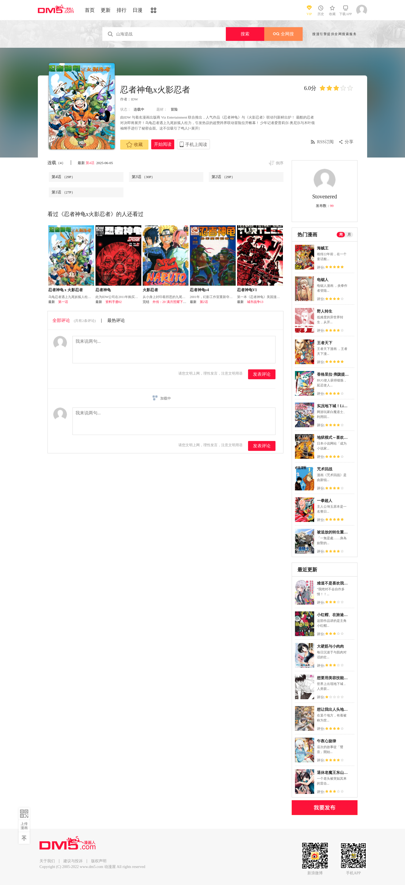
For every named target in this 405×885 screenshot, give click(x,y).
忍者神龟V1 (247, 290)
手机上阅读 (196, 144)
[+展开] (193, 128)
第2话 (223, 177)
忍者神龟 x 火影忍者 (65, 290)
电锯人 (322, 280)
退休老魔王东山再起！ (336, 773)
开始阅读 (162, 144)
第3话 (143, 177)
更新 (106, 10)
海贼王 (322, 248)
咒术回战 (324, 469)
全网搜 (283, 34)
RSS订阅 (325, 141)
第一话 (63, 302)
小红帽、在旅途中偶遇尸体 (340, 615)
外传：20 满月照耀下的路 (171, 302)
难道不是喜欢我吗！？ (336, 583)
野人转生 (324, 311)
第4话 (90, 163)
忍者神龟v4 (199, 290)
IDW (134, 99)
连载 (56, 162)
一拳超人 (324, 501)
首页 (90, 10)
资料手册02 (113, 302)
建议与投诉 (73, 861)
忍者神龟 (103, 290)
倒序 (279, 163)
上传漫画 (24, 826)
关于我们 (47, 861)
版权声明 (98, 861)
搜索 (245, 34)
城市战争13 (255, 302)
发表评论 (262, 374)
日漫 (137, 10)
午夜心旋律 (326, 741)
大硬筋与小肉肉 (330, 646)
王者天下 (324, 343)
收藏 (134, 145)
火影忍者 (150, 290)
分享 (349, 141)
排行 (121, 10)
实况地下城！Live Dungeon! (340, 406)
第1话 (63, 192)
